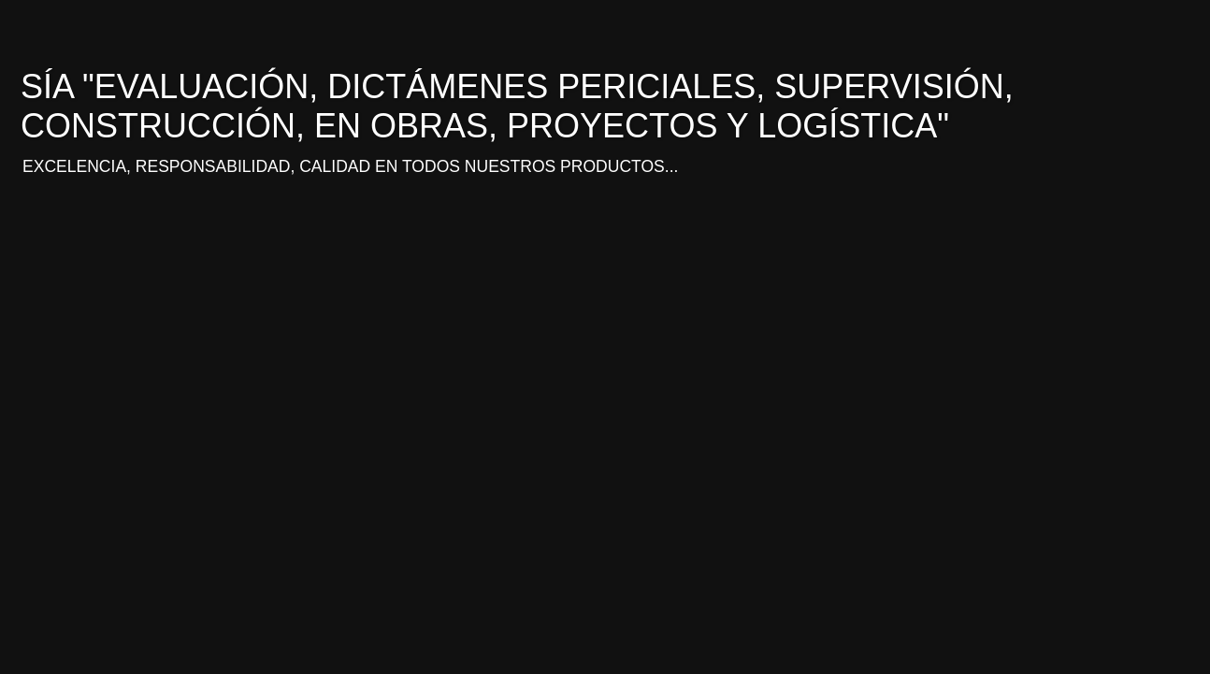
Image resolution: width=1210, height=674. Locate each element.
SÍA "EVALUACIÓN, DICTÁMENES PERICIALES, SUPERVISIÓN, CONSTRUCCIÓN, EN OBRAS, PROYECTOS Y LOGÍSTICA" (517, 106)
